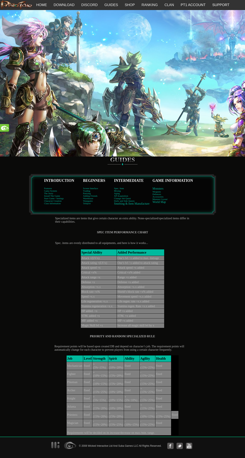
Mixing (117, 191)
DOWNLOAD (64, 5)
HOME (41, 5)
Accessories (158, 196)
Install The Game (52, 196)
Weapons (156, 191)
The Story (48, 193)
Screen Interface (90, 188)
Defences (156, 194)
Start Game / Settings (54, 198)
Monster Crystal (159, 199)
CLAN (169, 5)
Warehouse (88, 198)
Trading (86, 191)
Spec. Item (119, 188)
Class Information (52, 203)
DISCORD (89, 5)
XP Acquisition (121, 196)
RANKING (150, 5)
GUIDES (111, 5)
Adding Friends (90, 196)
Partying (87, 193)
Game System (50, 191)
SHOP (130, 5)
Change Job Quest (122, 198)
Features (48, 188)
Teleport (87, 203)
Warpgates (88, 201)
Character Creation (53, 201)
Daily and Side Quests (124, 201)
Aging (117, 193)
